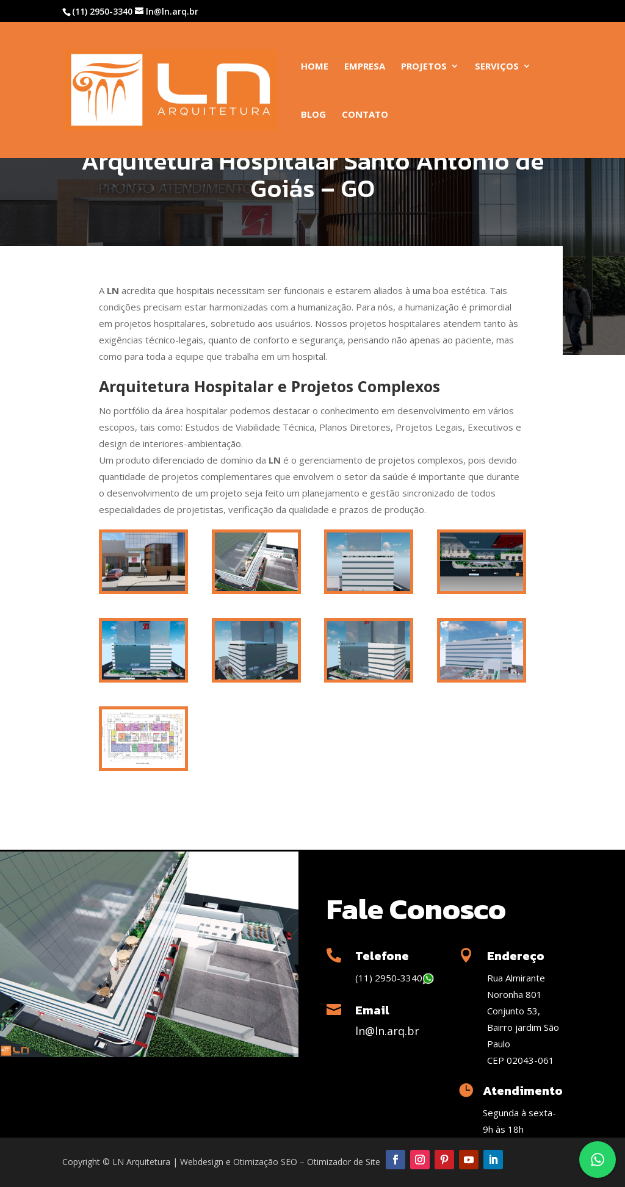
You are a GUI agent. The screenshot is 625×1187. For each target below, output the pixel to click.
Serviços (497, 67)
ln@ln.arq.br (387, 1031)
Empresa (364, 67)
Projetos (424, 67)
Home (314, 67)
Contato (365, 115)
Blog (313, 115)
